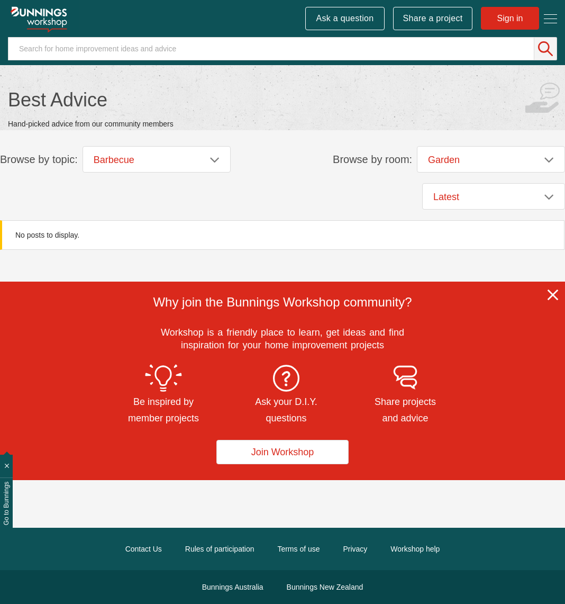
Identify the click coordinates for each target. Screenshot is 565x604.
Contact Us (143, 549)
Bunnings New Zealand (325, 587)
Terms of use (298, 549)
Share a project (433, 18)
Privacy (355, 549)
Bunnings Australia (232, 587)
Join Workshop (282, 452)
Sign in (510, 18)
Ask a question (344, 18)
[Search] (282, 48)
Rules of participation (219, 549)
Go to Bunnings (6, 504)
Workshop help (415, 549)
